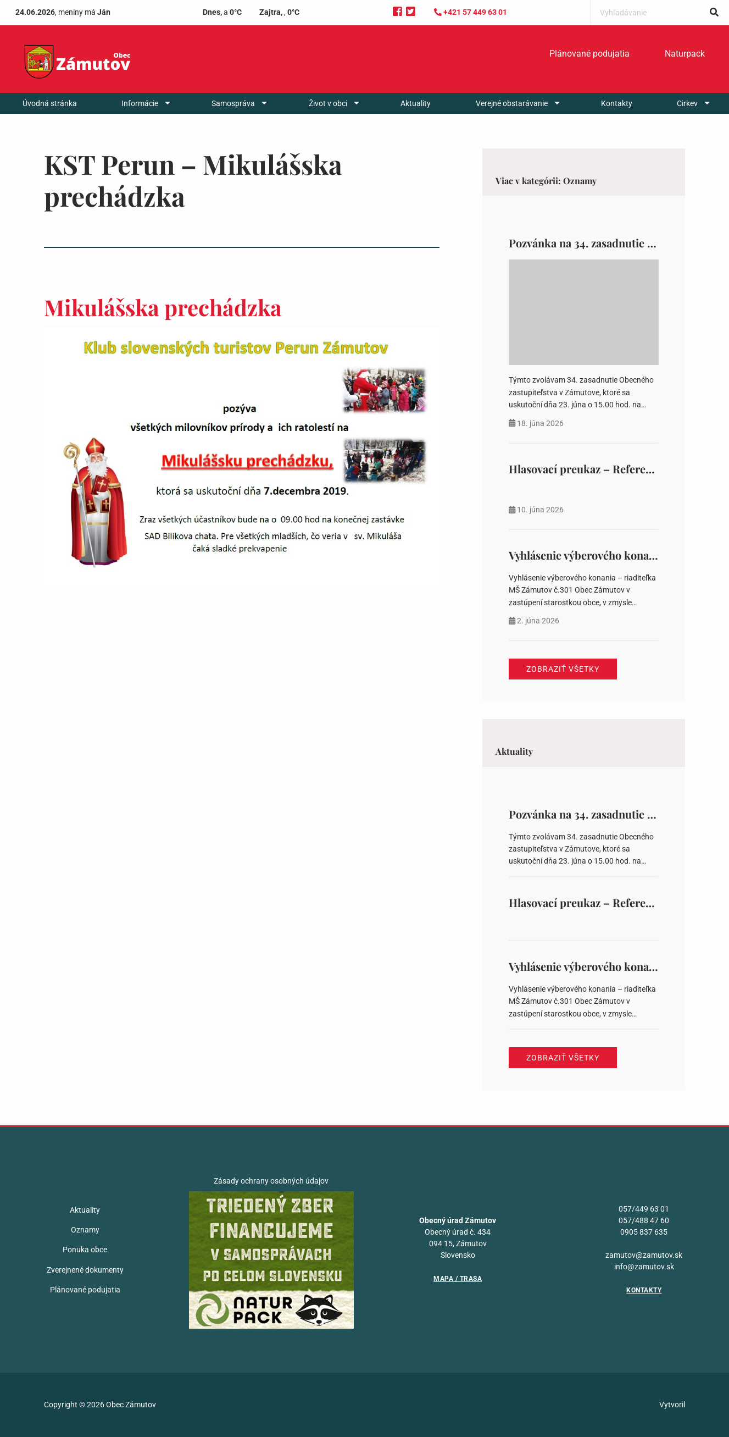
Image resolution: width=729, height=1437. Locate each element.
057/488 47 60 (644, 1220)
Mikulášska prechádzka (163, 307)
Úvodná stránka (50, 103)
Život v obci (328, 103)
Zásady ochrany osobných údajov (271, 1180)
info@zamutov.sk (644, 1266)
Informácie (139, 103)
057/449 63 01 (644, 1208)
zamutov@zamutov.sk (643, 1255)
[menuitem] (589, 54)
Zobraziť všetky (562, 669)
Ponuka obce (85, 1249)
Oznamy (85, 1229)
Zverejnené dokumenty (85, 1269)
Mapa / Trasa (457, 1279)
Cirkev (687, 103)
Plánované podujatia (589, 53)
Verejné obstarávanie (512, 103)
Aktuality (415, 103)
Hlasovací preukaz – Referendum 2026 (605, 468)
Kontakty (616, 103)
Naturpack (685, 53)
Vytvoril (672, 1404)
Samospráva (233, 103)
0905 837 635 (643, 1232)
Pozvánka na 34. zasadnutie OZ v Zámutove (615, 242)
